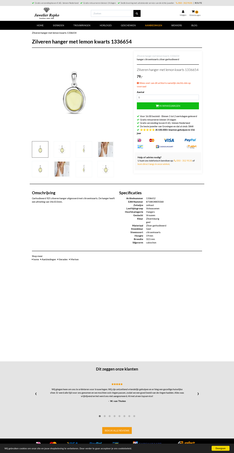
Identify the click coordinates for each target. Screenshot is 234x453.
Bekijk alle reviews (117, 430)
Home (40, 25)
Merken (74, 259)
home (35, 259)
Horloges (106, 25)
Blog (194, 25)
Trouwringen (81, 25)
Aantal (140, 92)
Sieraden (58, 25)
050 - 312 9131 (184, 3)
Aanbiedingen (153, 25)
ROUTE (198, 3)
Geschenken (128, 25)
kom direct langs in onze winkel (153, 164)
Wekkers (176, 25)
